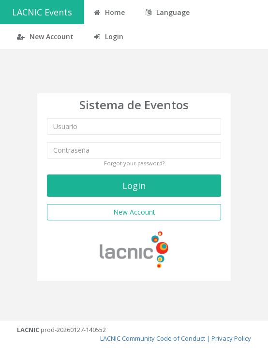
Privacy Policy (231, 338)
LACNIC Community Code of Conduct (152, 338)
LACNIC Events (42, 12)
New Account (45, 36)
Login (108, 36)
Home (109, 12)
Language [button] (168, 12)
